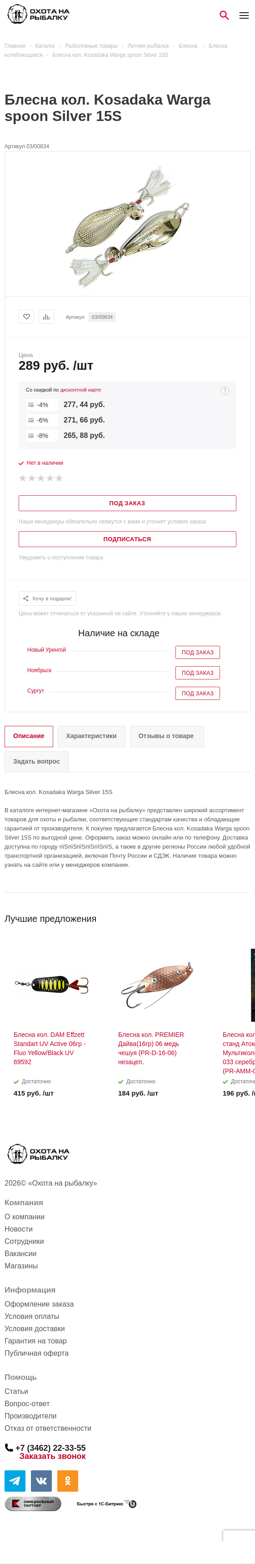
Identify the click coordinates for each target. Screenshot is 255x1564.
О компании (25, 1217)
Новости (19, 1229)
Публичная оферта (37, 1353)
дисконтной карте (80, 389)
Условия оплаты (32, 1316)
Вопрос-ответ (27, 1404)
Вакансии (21, 1253)
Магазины (21, 1266)
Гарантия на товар (36, 1341)
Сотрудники (24, 1241)
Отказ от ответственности (48, 1428)
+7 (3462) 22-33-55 (50, 1447)
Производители (31, 1416)
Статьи (16, 1391)
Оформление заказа (39, 1304)
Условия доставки (35, 1329)
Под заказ (198, 652)
